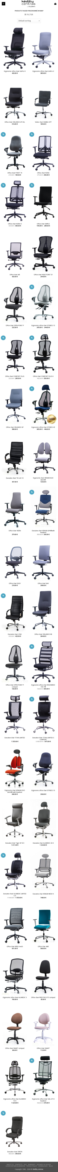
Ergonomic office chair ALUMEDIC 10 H (15, 1100)
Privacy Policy (31, 1166)
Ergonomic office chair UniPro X (43, 71)
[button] (3, 3)
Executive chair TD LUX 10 (14, 478)
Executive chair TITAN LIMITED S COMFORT (43, 738)
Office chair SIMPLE (43, 224)
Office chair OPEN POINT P (15, 325)
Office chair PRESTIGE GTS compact (43, 997)
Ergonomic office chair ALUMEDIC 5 (15, 997)
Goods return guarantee (15, 1166)
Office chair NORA (43, 173)
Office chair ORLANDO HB (43, 634)
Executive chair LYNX (15, 634)
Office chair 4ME (43, 946)
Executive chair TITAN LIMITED (15, 738)
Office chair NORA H (15, 224)
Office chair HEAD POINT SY (43, 275)
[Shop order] (29, 21)
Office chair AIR (15, 275)
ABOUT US (10, 1164)
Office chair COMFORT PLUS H (43, 376)
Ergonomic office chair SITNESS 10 (43, 790)
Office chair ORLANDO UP (14, 427)
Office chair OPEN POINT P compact (15, 686)
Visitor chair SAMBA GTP (43, 122)
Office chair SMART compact (14, 1048)
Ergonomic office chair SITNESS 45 (43, 427)
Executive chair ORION (14, 1152)
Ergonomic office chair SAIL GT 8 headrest (43, 1100)
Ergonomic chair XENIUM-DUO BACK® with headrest (15, 791)
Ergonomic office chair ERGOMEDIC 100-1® (43, 686)
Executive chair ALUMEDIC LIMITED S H (14, 895)
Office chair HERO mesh (15, 946)
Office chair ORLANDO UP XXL (15, 122)
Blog (51, 1166)
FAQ (25, 1164)
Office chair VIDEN (15, 531)
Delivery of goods (44, 1164)
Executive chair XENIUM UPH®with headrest (43, 531)
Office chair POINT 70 (14, 173)
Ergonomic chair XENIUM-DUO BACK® (43, 479)
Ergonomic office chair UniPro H (15, 71)
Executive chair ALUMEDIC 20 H (43, 843)
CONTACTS (19, 1164)
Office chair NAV (43, 583)
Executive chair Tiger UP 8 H (14, 843)
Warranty (31, 1164)
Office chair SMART (43, 1048)
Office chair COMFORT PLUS (14, 376)
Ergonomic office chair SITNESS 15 (43, 325)
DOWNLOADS (43, 1166)
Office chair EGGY (15, 583)
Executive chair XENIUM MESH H (43, 894)
